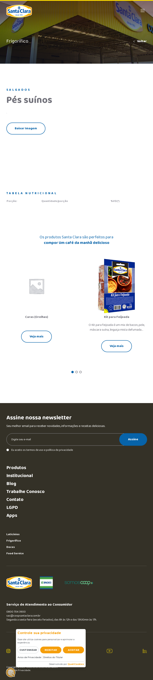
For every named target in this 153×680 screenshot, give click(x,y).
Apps (11, 515)
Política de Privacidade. (18, 670)
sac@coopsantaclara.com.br (23, 616)
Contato (15, 500)
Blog (11, 484)
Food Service (15, 553)
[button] (72, 372)
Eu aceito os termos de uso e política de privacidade (39, 450)
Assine (133, 439)
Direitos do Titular (53, 657)
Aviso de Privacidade (29, 657)
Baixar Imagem (26, 128)
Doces (10, 547)
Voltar (140, 41)
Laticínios (13, 534)
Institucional (19, 476)
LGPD (12, 507)
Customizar (28, 650)
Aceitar (73, 650)
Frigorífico (13, 541)
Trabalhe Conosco (25, 492)
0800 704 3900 (16, 612)
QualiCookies (76, 664)
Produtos (16, 468)
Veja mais (36, 336)
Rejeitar (51, 650)
